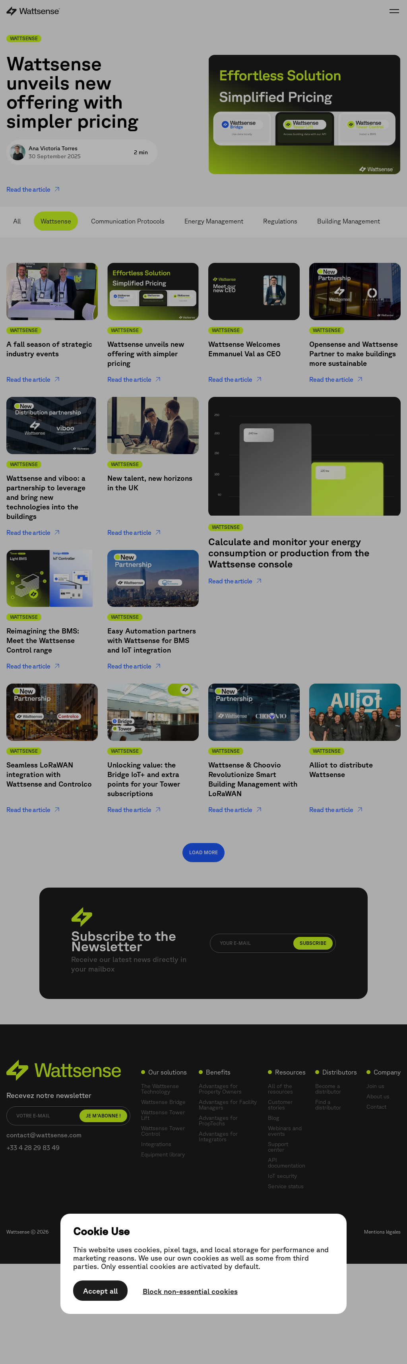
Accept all (100, 1291)
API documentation (286, 1162)
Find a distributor (328, 1104)
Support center (278, 1146)
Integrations (156, 1144)
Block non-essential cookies (190, 1291)
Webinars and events (285, 1131)
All (17, 221)
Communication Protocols (128, 221)
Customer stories (280, 1104)
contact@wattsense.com (43, 1135)
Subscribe (313, 943)
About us (378, 1096)
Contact (376, 1106)
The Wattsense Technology (160, 1088)
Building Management (348, 221)
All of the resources (280, 1088)
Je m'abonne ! (103, 1115)
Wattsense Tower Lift (163, 1115)
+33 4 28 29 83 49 (33, 1147)
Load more (203, 852)
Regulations (280, 221)
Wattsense (56, 221)
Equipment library (163, 1154)
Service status (286, 1186)
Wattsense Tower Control (163, 1131)
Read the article (33, 189)
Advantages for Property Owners (220, 1088)
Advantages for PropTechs (218, 1120)
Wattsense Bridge (163, 1102)
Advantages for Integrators (218, 1136)
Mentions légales (382, 1231)
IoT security (282, 1176)
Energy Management (213, 221)
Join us (375, 1086)
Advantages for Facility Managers (228, 1104)
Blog (273, 1118)
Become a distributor (328, 1088)
